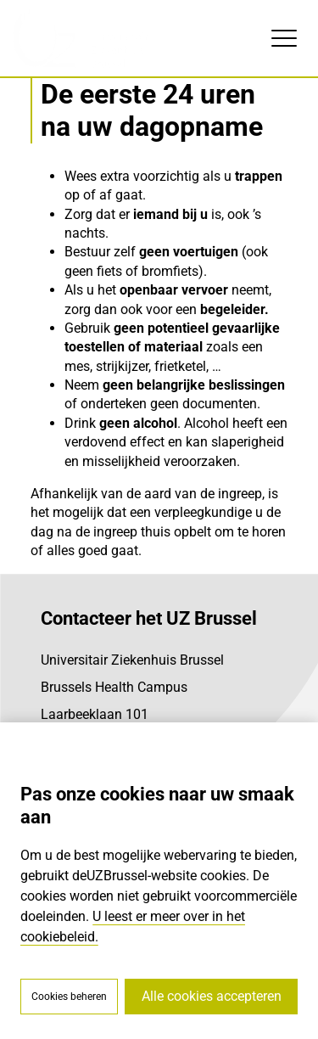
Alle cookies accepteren (212, 996)
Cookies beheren (69, 996)
